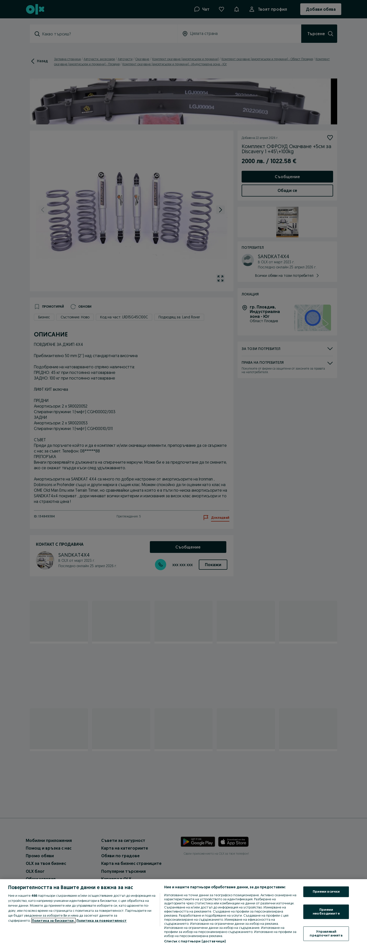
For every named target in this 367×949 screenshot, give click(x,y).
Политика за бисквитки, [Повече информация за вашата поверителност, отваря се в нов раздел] (53, 920)
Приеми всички (326, 892)
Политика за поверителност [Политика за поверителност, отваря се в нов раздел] (101, 920)
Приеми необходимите (326, 911)
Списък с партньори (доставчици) (195, 941)
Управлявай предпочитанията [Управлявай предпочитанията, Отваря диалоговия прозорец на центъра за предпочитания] (326, 933)
